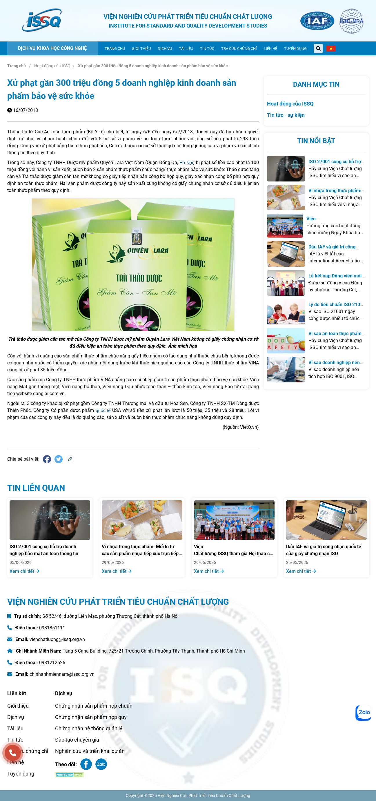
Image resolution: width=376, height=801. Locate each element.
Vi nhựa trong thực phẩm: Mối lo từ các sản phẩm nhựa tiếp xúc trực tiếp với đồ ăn (140, 550)
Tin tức (207, 48)
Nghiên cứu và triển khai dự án (90, 751)
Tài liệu (186, 48)
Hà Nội (186, 162)
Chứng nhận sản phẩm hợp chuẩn (93, 706)
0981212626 (52, 662)
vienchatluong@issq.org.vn (57, 639)
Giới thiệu (141, 48)
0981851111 (52, 628)
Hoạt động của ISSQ (52, 65)
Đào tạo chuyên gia (77, 740)
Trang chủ (115, 48)
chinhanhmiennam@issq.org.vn (62, 674)
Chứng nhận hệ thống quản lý (88, 728)
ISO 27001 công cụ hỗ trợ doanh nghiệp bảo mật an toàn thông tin (44, 550)
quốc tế (103, 410)
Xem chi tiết (24, 571)
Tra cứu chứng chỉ (239, 48)
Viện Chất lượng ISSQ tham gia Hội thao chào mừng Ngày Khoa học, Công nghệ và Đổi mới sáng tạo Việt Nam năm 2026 (234, 550)
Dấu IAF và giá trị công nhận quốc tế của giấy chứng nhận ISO (323, 550)
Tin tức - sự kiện (286, 115)
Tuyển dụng (295, 48)
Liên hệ (270, 48)
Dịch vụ (165, 48)
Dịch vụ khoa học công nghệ (52, 48)
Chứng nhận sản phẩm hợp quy (91, 717)
